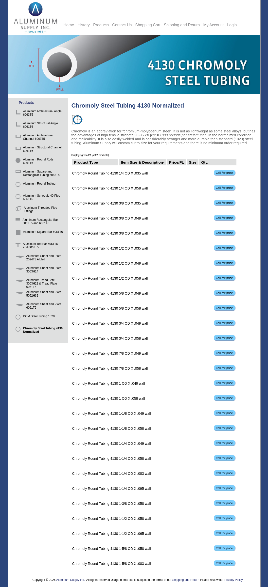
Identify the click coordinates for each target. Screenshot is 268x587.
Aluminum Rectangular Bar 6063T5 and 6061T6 (36, 222)
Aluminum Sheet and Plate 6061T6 (37, 306)
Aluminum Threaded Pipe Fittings (35, 210)
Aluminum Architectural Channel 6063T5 (34, 138)
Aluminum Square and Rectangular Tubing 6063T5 (37, 174)
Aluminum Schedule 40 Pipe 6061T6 (37, 198)
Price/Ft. (176, 162)
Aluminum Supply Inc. (70, 580)
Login (232, 25)
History (83, 25)
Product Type (86, 162)
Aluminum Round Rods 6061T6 (34, 162)
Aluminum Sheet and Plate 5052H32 (37, 294)
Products (101, 25)
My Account (213, 25)
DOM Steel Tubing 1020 (34, 319)
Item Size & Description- (142, 162)
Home (69, 25)
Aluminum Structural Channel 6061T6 (38, 150)
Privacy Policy (233, 580)
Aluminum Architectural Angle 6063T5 (38, 114)
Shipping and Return (182, 25)
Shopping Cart (147, 25)
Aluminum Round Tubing (34, 186)
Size (193, 162)
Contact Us (122, 25)
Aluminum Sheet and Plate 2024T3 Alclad (37, 258)
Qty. (204, 162)
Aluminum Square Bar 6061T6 (38, 234)
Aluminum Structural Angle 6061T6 (36, 126)
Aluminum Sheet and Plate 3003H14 (37, 270)
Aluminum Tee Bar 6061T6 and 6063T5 (36, 246)
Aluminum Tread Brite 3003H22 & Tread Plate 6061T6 (35, 282)
